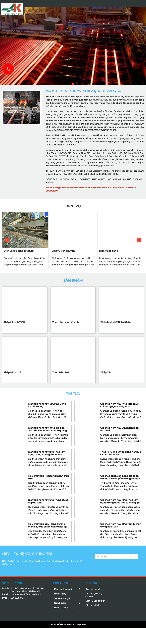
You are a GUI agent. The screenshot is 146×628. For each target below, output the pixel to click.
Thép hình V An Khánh (65, 322)
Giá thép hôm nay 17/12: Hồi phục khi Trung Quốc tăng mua (119, 405)
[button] (139, 240)
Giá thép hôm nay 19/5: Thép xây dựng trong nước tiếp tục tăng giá (120, 501)
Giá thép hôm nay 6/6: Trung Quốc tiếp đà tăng (48, 501)
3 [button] (81, 83)
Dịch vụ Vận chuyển (63, 251)
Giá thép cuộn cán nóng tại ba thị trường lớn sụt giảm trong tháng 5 (120, 477)
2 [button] (77, 84)
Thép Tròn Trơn (61, 372)
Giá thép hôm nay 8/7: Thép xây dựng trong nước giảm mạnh (46, 453)
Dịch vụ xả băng (108, 251)
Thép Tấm (106, 372)
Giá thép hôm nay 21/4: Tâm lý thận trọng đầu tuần (120, 525)
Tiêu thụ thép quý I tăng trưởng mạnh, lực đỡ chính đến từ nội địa (47, 525)
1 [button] (73, 83)
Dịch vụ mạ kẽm (93, 589)
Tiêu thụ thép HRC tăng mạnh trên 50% (48, 477)
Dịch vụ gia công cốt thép (19, 251)
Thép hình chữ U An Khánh (116, 322)
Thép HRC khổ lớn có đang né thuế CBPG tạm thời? (120, 453)
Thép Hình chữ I (13, 372)
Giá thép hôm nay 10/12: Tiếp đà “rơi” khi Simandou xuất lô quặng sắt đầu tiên (47, 429)
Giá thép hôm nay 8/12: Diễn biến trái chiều (119, 429)
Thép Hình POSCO (14, 322)
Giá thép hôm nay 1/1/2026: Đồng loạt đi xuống (47, 405)
